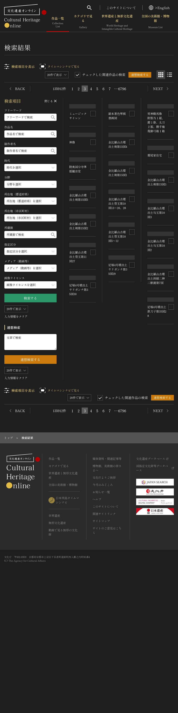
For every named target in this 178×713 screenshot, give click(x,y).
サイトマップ (101, 647)
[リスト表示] (169, 74)
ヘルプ (97, 625)
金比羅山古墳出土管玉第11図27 (117, 384)
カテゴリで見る (83, 22)
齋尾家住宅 (115, 199)
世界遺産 (54, 641)
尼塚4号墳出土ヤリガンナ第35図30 (117, 443)
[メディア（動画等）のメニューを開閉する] (30, 268)
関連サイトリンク (104, 639)
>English (159, 7)
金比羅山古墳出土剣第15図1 (117, 328)
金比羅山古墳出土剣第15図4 (117, 265)
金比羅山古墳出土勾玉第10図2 (156, 349)
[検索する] (53, 117)
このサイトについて (121, 7)
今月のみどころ (103, 610)
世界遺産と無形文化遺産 (117, 22)
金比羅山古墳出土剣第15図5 (157, 226)
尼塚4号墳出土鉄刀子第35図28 (78, 493)
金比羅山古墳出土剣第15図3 (78, 268)
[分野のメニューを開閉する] (30, 184)
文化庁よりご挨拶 (104, 603)
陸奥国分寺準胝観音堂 (156, 162)
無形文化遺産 (57, 649)
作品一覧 (58, 22)
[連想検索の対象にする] (93, 124)
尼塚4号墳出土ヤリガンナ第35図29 (157, 462)
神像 (150, 120)
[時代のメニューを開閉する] (30, 167)
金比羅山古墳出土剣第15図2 (157, 293)
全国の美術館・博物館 (155, 22)
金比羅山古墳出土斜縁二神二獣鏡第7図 (78, 438)
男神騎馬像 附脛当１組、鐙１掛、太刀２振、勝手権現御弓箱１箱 (117, 153)
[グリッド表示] (160, 74)
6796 (122, 88)
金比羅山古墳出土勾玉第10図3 (78, 320)
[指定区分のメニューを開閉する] (30, 251)
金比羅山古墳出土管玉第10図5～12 (156, 407)
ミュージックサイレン (78, 126)
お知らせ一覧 (101, 618)
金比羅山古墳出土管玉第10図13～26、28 (78, 378)
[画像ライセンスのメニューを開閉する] (30, 285)
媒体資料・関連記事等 (107, 584)
